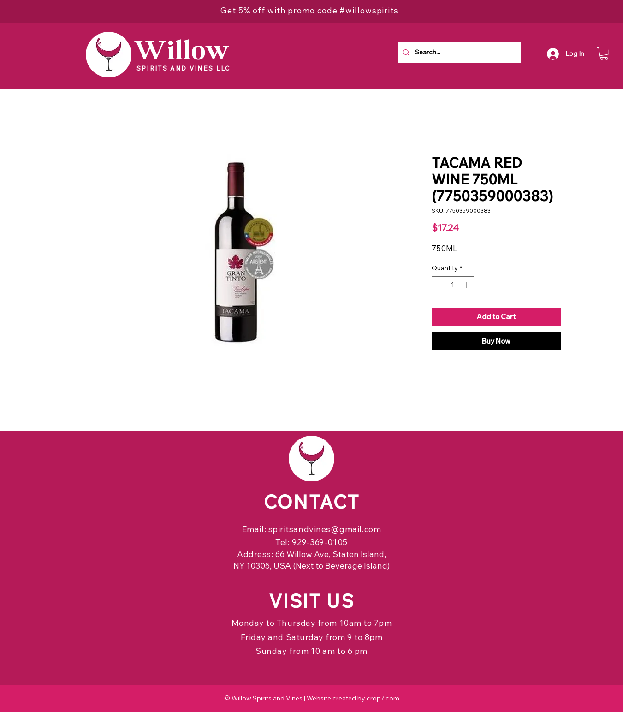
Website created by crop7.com (353, 698)
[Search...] (458, 52)
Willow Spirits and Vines (267, 698)
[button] (604, 53)
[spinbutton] (453, 285)
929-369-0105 (319, 542)
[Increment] (467, 285)
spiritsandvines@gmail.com (324, 529)
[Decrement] (439, 285)
